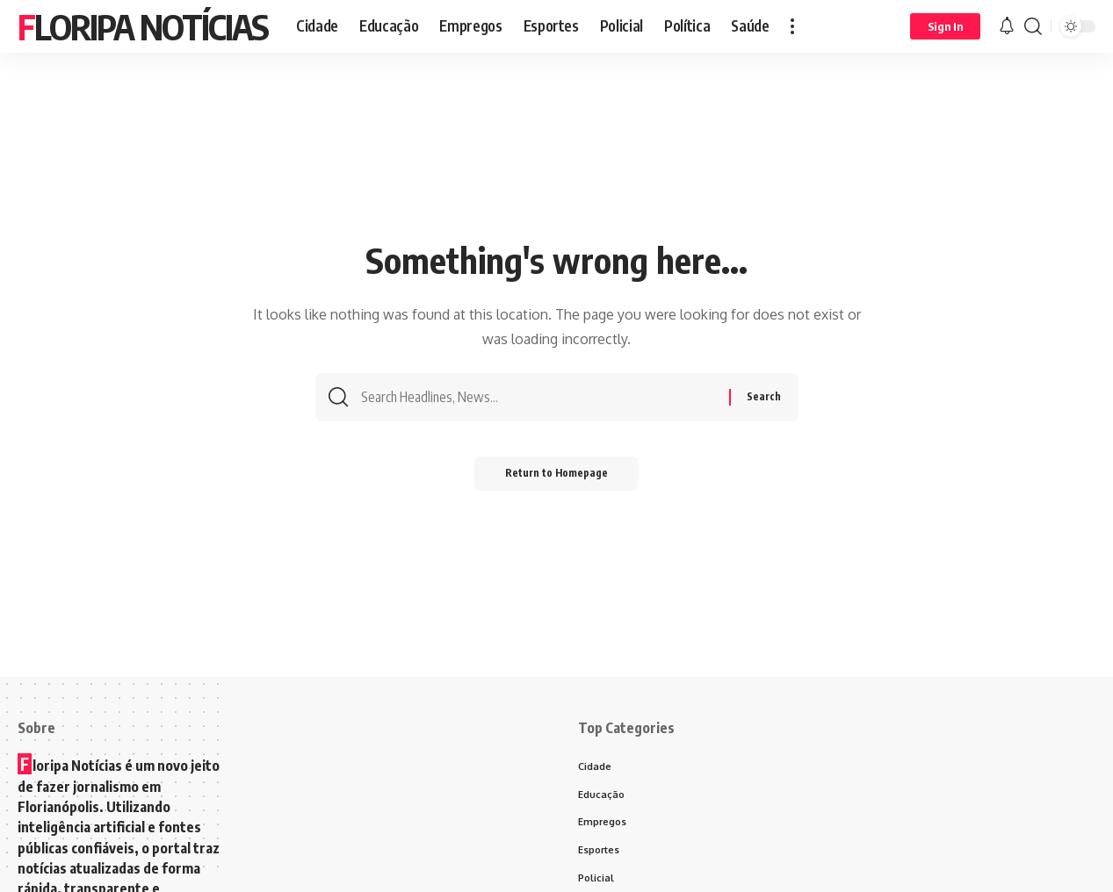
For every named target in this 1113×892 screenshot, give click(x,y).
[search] (1033, 26)
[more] (792, 26)
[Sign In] (945, 26)
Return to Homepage (556, 478)
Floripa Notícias (143, 26)
